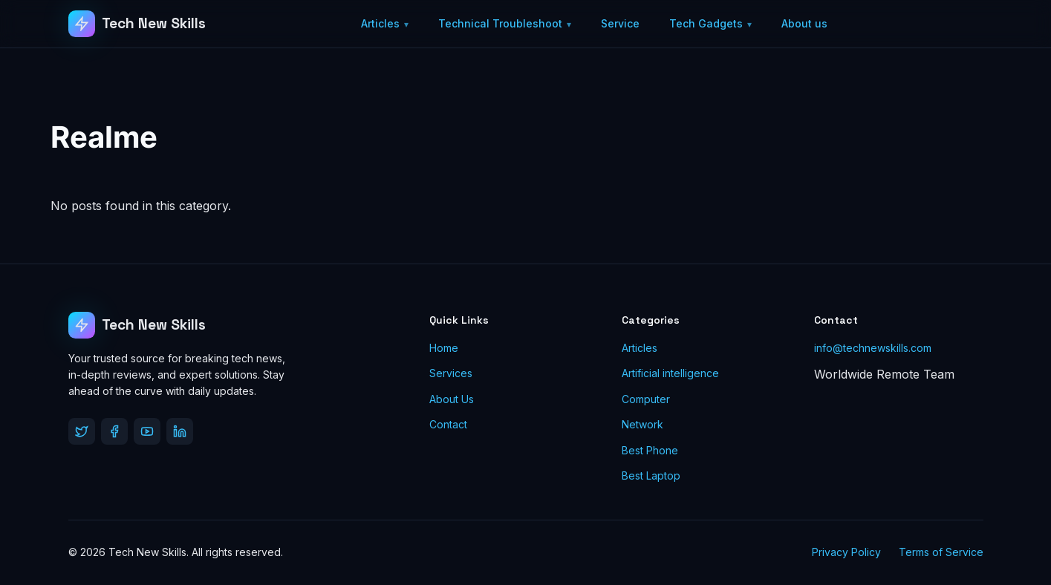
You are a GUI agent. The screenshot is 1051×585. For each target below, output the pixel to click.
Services (450, 373)
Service (620, 23)
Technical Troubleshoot (500, 23)
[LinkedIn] (179, 431)
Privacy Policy (846, 552)
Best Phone (650, 450)
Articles (380, 23)
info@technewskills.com (872, 347)
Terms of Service (941, 552)
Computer (646, 399)
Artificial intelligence (670, 373)
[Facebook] (114, 431)
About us (804, 23)
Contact (448, 424)
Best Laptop (651, 475)
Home (443, 347)
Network (642, 424)
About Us (451, 399)
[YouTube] (147, 431)
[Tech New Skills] (137, 23)
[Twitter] (81, 431)
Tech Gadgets (706, 23)
